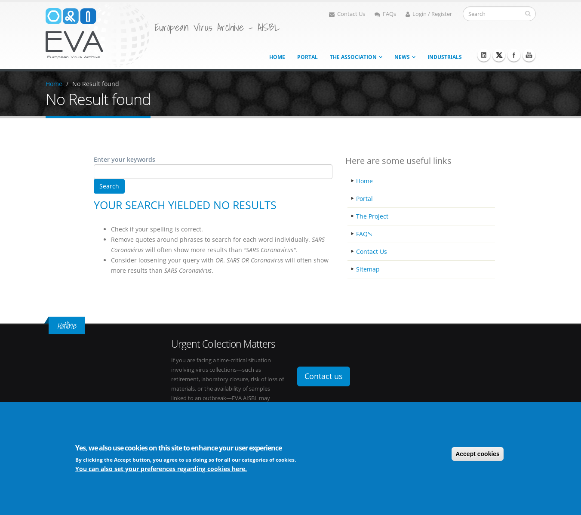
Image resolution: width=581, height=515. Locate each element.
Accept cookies (477, 454)
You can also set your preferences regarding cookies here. (161, 470)
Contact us (323, 376)
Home (277, 57)
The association (353, 57)
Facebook (513, 55)
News (402, 57)
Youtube (529, 55)
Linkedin (483, 55)
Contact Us (347, 14)
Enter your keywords (124, 159)
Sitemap (368, 269)
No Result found (95, 84)
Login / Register (429, 14)
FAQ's (364, 234)
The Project (372, 216)
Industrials (444, 57)
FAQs (385, 14)
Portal (307, 57)
